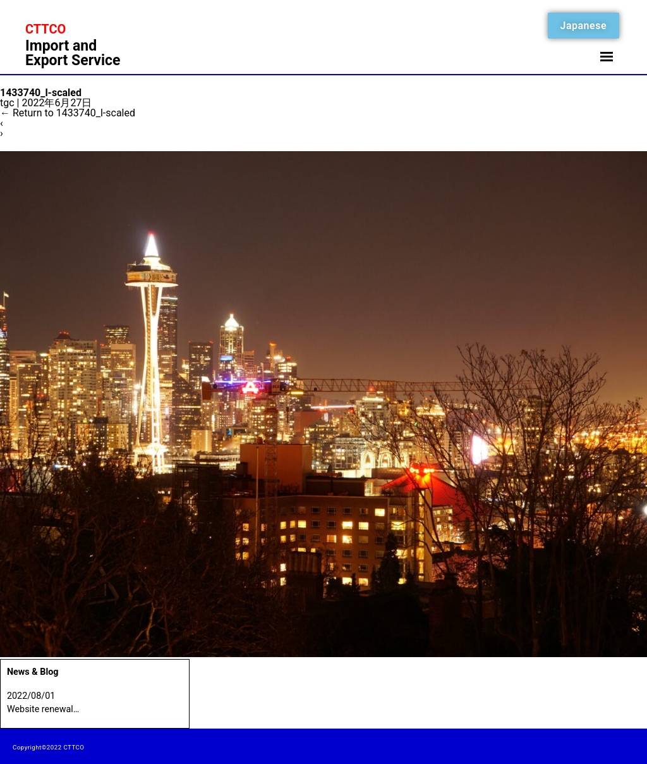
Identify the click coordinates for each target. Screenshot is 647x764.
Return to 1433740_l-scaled (67, 113)
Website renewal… (43, 709)
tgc (7, 103)
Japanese (583, 26)
